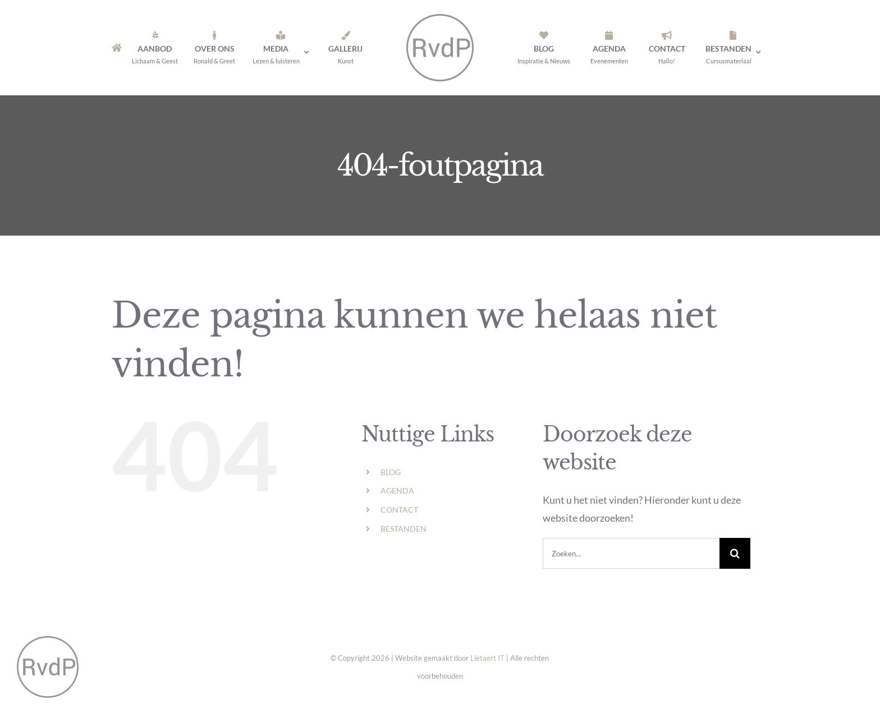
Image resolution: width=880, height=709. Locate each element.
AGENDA (397, 490)
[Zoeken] (734, 553)
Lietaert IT (487, 657)
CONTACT (399, 509)
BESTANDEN (404, 528)
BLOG (391, 472)
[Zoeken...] (631, 553)
